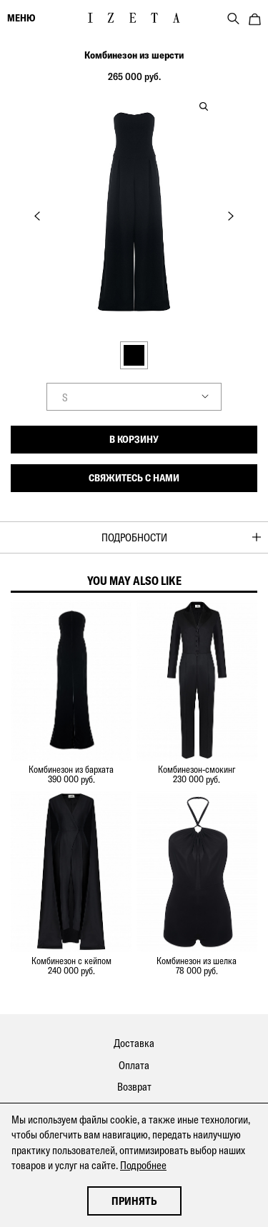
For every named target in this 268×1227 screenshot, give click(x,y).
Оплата (134, 1065)
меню (21, 17)
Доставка (134, 1043)
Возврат (134, 1086)
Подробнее (143, 1165)
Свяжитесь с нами (134, 477)
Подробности (134, 537)
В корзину (134, 439)
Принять (134, 1201)
